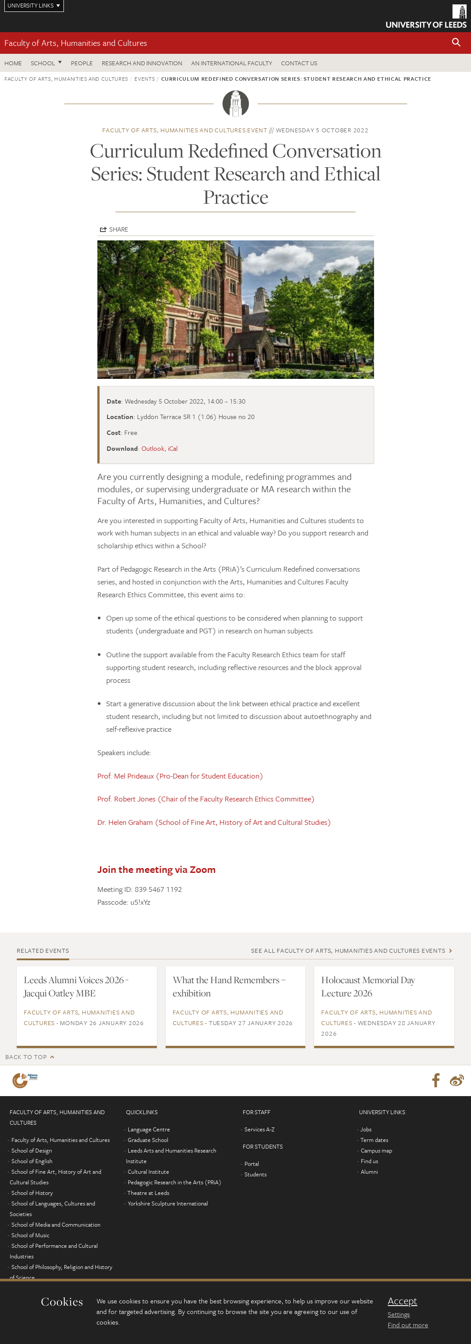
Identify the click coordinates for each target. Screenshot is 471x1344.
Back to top (26, 1056)
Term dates (374, 1139)
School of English (31, 1161)
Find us (369, 1161)
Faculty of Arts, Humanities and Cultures (75, 43)
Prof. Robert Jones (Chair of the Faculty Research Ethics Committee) (206, 798)
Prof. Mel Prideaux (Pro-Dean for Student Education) (180, 775)
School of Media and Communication (55, 1224)
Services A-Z (259, 1129)
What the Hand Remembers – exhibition (229, 986)
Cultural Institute (148, 1171)
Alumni (369, 1171)
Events (144, 78)
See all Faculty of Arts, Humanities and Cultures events (348, 950)
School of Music (30, 1235)
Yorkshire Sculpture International (168, 1203)
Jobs (365, 1129)
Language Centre (149, 1129)
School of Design (31, 1150)
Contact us (299, 62)
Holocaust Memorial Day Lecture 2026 (368, 986)
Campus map (376, 1150)
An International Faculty (231, 62)
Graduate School (148, 1139)
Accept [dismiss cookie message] (402, 1300)
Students (256, 1174)
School (43, 62)
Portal (252, 1163)
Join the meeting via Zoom (156, 869)
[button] (456, 43)
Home (13, 62)
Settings (399, 1314)
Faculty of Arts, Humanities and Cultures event (184, 130)
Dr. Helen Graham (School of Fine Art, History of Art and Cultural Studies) (214, 821)
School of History (32, 1192)
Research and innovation (142, 62)
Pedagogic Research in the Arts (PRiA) (175, 1182)
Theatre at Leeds (148, 1192)
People (82, 62)
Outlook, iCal (159, 448)
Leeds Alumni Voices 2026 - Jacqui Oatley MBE (76, 986)
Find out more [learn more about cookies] (408, 1324)
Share (118, 229)
